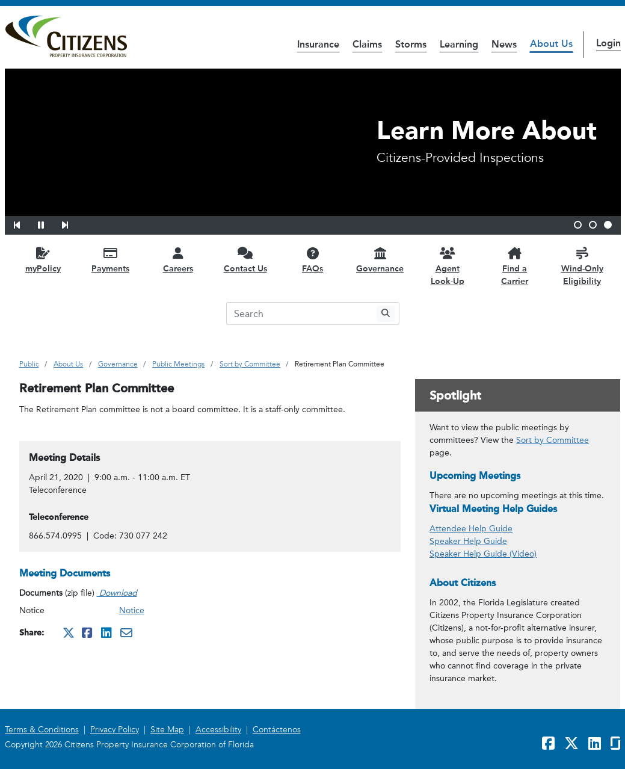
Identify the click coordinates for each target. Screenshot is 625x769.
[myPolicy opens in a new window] (43, 259)
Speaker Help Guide (468, 541)
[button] (24, 223)
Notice (131, 610)
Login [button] (608, 43)
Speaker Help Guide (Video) (483, 554)
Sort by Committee (552, 440)
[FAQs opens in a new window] (313, 259)
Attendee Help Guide (471, 528)
